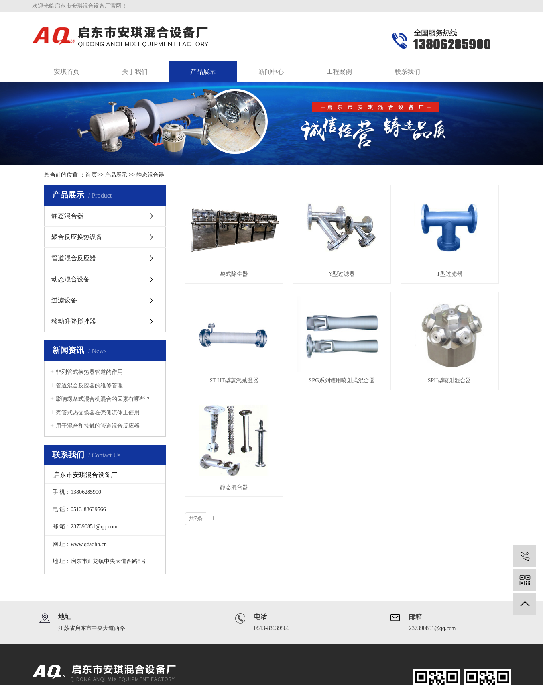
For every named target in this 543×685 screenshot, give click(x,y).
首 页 (91, 175)
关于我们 (135, 71)
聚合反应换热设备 (76, 237)
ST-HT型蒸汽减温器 (234, 380)
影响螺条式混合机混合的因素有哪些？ (103, 399)
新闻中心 (271, 71)
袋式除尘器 (234, 274)
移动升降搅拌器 (73, 321)
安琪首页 (66, 71)
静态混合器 (150, 175)
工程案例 (339, 71)
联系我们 (407, 71)
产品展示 (203, 71)
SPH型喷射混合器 (450, 380)
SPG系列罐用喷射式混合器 (342, 380)
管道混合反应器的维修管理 (89, 386)
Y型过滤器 (342, 274)
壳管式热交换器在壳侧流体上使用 (98, 413)
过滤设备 (64, 300)
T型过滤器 (449, 274)
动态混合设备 (70, 279)
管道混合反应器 (73, 258)
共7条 (196, 519)
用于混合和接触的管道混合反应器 (98, 426)
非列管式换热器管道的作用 (89, 372)
